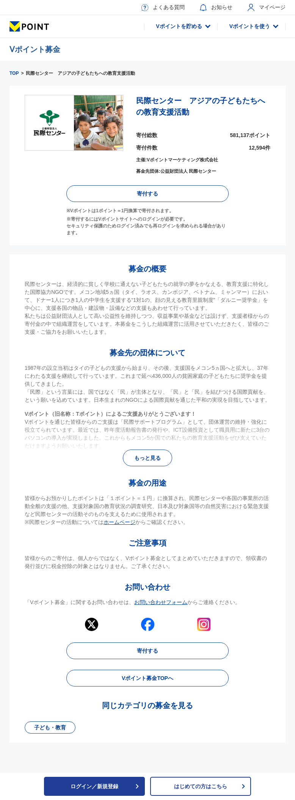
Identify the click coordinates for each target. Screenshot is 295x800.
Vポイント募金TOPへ (147, 678)
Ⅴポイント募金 (34, 49)
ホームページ (119, 522)
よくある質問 (163, 7)
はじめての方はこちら (210, 786)
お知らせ (216, 7)
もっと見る (147, 458)
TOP (14, 73)
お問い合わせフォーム (160, 602)
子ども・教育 (50, 727)
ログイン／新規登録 (105, 786)
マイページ (267, 7)
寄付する (147, 194)
